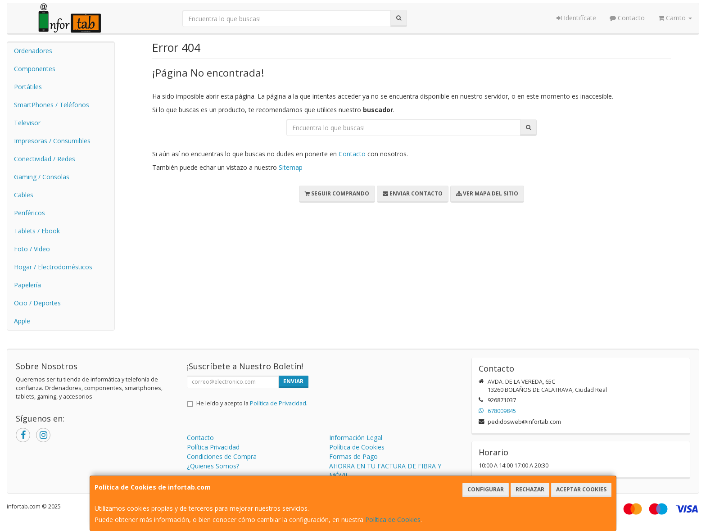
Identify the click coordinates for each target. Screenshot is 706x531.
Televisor (27, 122)
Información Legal (355, 437)
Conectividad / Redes (44, 158)
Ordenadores (33, 50)
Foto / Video (32, 249)
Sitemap (291, 167)
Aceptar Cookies (581, 489)
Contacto (627, 18)
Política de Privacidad (278, 403)
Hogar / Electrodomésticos (53, 267)
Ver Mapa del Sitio (487, 193)
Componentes (34, 68)
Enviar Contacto (413, 193)
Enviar (293, 381)
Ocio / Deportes (37, 303)
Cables (23, 195)
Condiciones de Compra (222, 456)
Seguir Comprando (337, 193)
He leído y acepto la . (252, 403)
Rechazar (530, 489)
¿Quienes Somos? (213, 466)
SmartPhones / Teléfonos (51, 104)
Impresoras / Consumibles (52, 140)
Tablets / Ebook (37, 231)
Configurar (485, 489)
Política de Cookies (393, 519)
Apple (22, 321)
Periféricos (29, 213)
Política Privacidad (213, 447)
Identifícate (576, 18)
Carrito (675, 18)
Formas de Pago (353, 456)
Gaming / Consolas (41, 176)
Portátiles (28, 86)
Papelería (27, 285)
